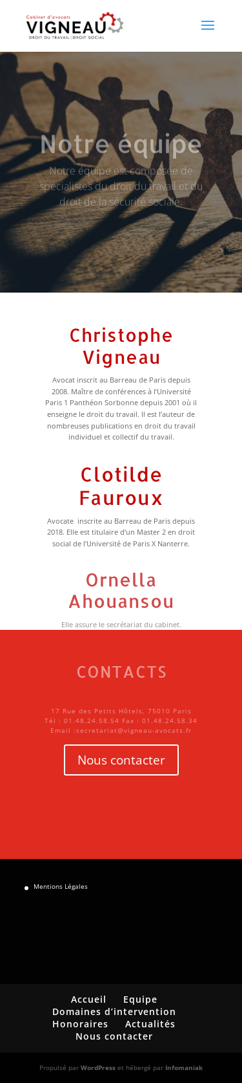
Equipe (140, 999)
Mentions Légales (61, 886)
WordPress (98, 1067)
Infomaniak (184, 1067)
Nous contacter (121, 760)
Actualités (150, 1024)
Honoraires (80, 1024)
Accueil (88, 999)
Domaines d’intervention (114, 1011)
